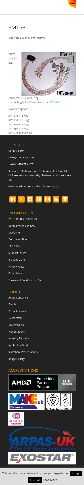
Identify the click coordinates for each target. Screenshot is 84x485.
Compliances (15, 273)
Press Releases (17, 311)
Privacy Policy (16, 266)
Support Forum (17, 253)
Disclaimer (14, 232)
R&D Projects (16, 324)
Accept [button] (76, 473)
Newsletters (15, 318)
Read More (50, 480)
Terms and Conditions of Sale (25, 280)
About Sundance (18, 297)
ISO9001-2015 (16, 259)
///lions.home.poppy (46, 186)
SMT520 (54, 102)
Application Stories (19, 345)
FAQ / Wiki (14, 246)
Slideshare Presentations (23, 352)
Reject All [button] (35, 480)
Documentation (17, 239)
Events (12, 304)
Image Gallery (16, 359)
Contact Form (16, 150)
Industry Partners (18, 338)
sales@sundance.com (21, 157)
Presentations (16, 331)
